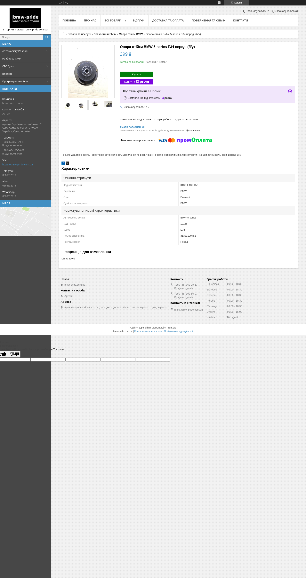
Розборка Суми (11, 58)
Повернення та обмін (208, 20)
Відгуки (138, 20)
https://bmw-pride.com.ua (17, 164)
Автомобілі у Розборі (15, 51)
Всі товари (112, 20)
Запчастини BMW (105, 34)
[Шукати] (47, 37)
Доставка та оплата (168, 20)
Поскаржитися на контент (148, 331)
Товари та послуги (79, 34)
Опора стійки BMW (131, 34)
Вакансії (7, 73)
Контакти (240, 20)
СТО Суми (8, 66)
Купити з (136, 82)
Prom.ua (171, 327)
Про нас (90, 20)
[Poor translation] (14, 354)
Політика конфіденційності (178, 331)
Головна (69, 20)
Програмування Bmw (15, 81)
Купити (136, 74)
